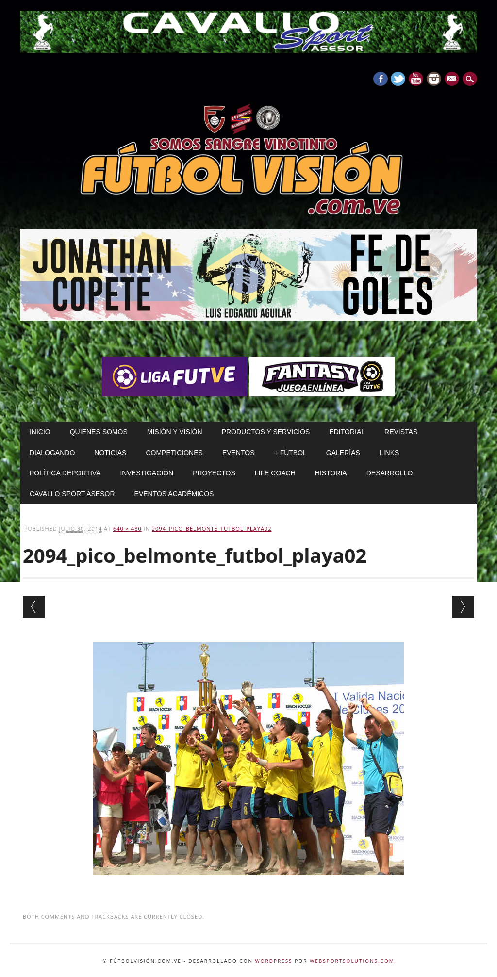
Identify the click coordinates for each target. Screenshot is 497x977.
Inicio (40, 432)
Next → (463, 607)
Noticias (110, 452)
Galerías (343, 452)
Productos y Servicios (266, 432)
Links (389, 452)
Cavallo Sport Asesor (72, 494)
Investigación (146, 473)
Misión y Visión (174, 432)
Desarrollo (389, 473)
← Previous (34, 607)
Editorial (347, 432)
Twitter (398, 79)
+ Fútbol (290, 452)
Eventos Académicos (174, 494)
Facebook (380, 79)
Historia (331, 473)
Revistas (400, 432)
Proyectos (214, 473)
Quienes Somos (99, 432)
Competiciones (174, 452)
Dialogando (52, 452)
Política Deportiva (65, 473)
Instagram (434, 79)
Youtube (416, 79)
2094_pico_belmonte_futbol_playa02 (212, 528)
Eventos (238, 452)
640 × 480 (127, 528)
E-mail (453, 79)
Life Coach (275, 473)
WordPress (274, 961)
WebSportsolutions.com (352, 961)
